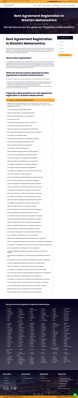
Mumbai (9, 308)
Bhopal (43, 324)
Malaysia (21, 358)
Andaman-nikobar (9, 350)
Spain (8, 362)
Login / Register (71, 5)
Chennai (9, 327)
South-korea (67, 361)
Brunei (20, 352)
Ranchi (9, 343)
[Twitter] (69, 2)
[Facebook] (71, 2)
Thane (42, 308)
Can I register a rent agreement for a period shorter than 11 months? (24, 170)
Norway (43, 359)
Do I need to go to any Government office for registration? (22, 122)
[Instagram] (73, 2)
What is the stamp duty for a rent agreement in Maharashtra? (22, 129)
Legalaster (72, 396)
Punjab (31, 342)
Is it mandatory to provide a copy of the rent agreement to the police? (25, 216)
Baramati (66, 316)
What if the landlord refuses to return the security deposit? (22, 206)
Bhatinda (21, 324)
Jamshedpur (67, 333)
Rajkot (65, 342)
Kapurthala (32, 336)
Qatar (8, 361)
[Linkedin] (76, 2)
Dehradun (43, 327)
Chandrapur (10, 313)
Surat (31, 345)
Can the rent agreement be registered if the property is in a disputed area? (26, 263)
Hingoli (54, 314)
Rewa (20, 343)
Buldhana (43, 314)
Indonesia (9, 356)
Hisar (54, 330)
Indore (65, 332)
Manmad (66, 317)
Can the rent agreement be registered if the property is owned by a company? (27, 285)
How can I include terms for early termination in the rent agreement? (24, 209)
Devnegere (10, 329)
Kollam (31, 337)
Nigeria (31, 359)
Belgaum (66, 323)
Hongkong (66, 353)
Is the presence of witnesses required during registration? (21, 167)
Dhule (31, 311)
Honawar (66, 330)
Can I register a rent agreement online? (17, 135)
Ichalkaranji (55, 316)
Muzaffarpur (33, 340)
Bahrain (32, 349)
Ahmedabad (44, 320)
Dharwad (21, 329)
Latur (42, 311)
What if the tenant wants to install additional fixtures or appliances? (24, 276)
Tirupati (54, 345)
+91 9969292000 (63, 383)
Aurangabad (67, 308)
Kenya (54, 356)
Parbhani (21, 313)
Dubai (65, 352)
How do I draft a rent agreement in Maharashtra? (19, 125)
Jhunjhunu (21, 335)
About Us (39, 5)
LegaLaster (6, 396)
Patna (65, 340)
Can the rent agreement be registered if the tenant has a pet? (22, 212)
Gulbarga (9, 330)
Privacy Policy (44, 378)
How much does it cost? (13, 119)
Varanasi (32, 346)
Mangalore (44, 339)
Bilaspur (43, 326)
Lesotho (9, 358)
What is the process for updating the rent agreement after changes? (24, 199)
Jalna (31, 313)
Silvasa (9, 345)
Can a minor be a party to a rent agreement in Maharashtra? (22, 158)
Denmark (55, 352)
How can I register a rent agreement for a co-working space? (22, 235)
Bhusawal (43, 313)
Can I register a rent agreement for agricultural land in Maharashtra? (24, 232)
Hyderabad (55, 332)
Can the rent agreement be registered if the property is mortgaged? (24, 219)
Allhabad (66, 320)
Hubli (42, 332)
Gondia (32, 316)
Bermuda (9, 352)
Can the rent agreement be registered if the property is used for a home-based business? (27, 251)
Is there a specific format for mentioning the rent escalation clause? (24, 187)
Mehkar (54, 317)
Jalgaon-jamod (45, 316)
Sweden (32, 362)
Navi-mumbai (33, 310)
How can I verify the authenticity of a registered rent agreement (23, 180)
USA (8, 364)
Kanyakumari (22, 336)
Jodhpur (32, 335)
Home (34, 5)
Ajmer (54, 320)
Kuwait (65, 356)
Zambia (32, 364)
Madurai (32, 339)
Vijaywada (43, 346)
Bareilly (43, 323)
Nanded (54, 313)
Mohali (20, 340)
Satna (54, 343)
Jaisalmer (32, 333)
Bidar (8, 326)
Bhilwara (32, 324)
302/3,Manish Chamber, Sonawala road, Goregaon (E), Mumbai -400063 (16, 1)
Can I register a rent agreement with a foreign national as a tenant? (24, 196)
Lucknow (9, 339)
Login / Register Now (27, 378)
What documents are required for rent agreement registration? (23, 138)
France (43, 353)
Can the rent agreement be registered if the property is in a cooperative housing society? (29, 241)
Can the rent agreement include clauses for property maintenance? (24, 225)
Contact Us (7, 383)
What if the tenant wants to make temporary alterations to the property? (25, 266)
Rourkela (43, 343)
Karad (8, 317)
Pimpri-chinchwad (19, 321)
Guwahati (21, 330)
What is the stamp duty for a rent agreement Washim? (21, 113)
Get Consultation (65, 55)
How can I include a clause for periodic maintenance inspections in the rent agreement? (29, 272)
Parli (8, 319)
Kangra (54, 335)
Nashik (54, 308)
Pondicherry (10, 342)
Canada (32, 352)
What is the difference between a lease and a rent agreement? (23, 151)
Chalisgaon (21, 317)
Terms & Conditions (46, 380)
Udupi (8, 346)
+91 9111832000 (62, 386)
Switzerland (44, 362)
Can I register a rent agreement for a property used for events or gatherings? (26, 269)
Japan (42, 356)
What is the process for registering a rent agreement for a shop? (23, 228)
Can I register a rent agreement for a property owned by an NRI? (23, 203)
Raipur (54, 342)
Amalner (43, 319)
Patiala (54, 340)
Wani (31, 319)
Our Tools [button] (63, 5)
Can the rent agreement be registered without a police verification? (24, 183)
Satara (65, 310)
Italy (31, 356)
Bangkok (43, 349)
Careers (6, 380)
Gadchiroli (66, 314)
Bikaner (32, 326)
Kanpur (9, 336)
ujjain (20, 346)
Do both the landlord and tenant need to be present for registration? (24, 132)
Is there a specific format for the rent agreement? (19, 145)
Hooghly (9, 332)
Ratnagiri (9, 311)
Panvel (31, 314)
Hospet (32, 332)
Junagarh (43, 335)
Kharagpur (10, 337)
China (42, 352)
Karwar (54, 336)
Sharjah (32, 361)
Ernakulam (44, 329)
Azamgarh (21, 323)
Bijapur (20, 326)
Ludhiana (21, 339)
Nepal (65, 358)
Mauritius (32, 358)
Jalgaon (21, 311)
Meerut (54, 339)
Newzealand (22, 359)
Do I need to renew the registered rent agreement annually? (22, 154)
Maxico (43, 358)
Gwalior (32, 330)
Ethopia (32, 353)
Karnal (43, 336)
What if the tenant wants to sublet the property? (19, 174)
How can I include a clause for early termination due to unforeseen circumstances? (28, 282)
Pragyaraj (21, 342)
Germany (55, 353)
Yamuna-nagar (67, 346)
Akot (54, 319)
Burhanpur (55, 326)
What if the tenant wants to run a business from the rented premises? (24, 289)
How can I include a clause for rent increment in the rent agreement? (24, 292)
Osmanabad (22, 314)
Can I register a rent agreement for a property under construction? (24, 190)
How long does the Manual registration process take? (20, 142)
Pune (20, 308)
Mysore (43, 340)
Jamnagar (55, 333)
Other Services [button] (55, 5)
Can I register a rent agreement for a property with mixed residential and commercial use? (28, 256)
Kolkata (20, 337)
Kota (42, 337)
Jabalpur (9, 333)
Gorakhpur (66, 329)
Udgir (42, 317)
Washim (9, 316)
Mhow (8, 340)
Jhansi (8, 335)
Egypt (8, 353)
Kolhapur (43, 310)
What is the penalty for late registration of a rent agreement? (22, 161)
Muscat (54, 358)
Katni (65, 336)
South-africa (56, 361)
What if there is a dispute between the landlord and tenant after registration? (26, 238)
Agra (31, 320)
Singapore (43, 361)
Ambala (9, 323)
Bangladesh (55, 349)
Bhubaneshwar (56, 324)
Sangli (54, 310)
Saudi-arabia (22, 361)
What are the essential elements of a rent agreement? (20, 116)
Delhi (54, 327)
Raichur (43, 342)
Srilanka (21, 362)
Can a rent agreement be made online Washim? (19, 109)
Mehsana (66, 339)
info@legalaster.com (65, 1)
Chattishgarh (67, 326)
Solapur (9, 310)
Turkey (54, 362)
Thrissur (43, 345)
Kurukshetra (67, 337)
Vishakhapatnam (55, 348)
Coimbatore (22, 327)
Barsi (8, 320)
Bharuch (9, 324)
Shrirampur (67, 319)
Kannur (66, 335)
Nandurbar (32, 317)
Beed (20, 316)
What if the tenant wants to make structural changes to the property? (24, 193)
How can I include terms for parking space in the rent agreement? (23, 248)
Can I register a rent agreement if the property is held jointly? (22, 164)
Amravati (21, 310)
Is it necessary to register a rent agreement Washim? (20, 100)
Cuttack (32, 327)
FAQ (24, 380)
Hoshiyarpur (22, 332)
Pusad (20, 319)
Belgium (66, 349)
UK (64, 362)
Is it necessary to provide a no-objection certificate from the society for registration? (28, 260)
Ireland (20, 356)
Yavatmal (9, 314)
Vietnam (21, 364)
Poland (65, 359)
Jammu (43, 333)
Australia (21, 349)
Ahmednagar (67, 311)
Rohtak (32, 343)
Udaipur (66, 345)
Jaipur (20, 333)
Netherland (10, 359)
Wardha (66, 313)
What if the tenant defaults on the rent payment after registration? (24, 222)
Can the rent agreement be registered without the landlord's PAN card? (25, 177)
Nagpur (32, 308)
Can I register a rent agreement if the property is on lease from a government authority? (29, 244)
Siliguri (65, 343)
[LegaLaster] (8, 5)
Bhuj (65, 324)
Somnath (21, 345)
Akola (54, 311)
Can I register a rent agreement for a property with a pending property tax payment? (28, 279)
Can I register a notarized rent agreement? (18, 148)
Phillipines (55, 359)
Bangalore (32, 323)
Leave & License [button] (46, 5)
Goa (54, 329)
